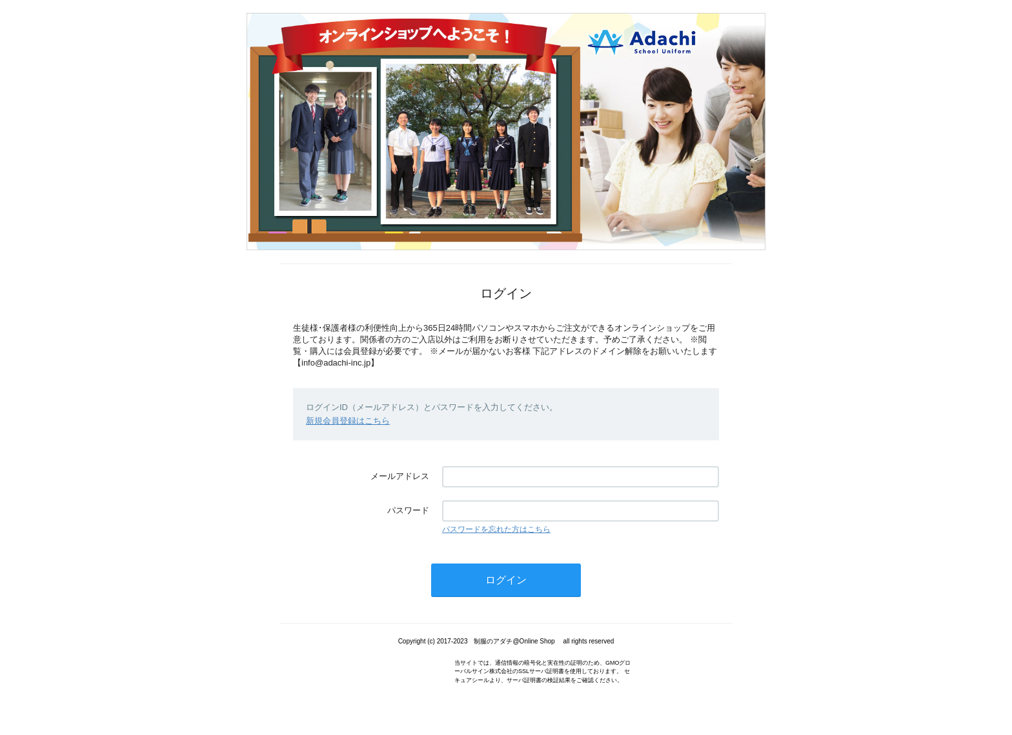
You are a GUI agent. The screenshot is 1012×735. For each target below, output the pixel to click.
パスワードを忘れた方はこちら (496, 529)
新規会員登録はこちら (348, 421)
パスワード (408, 510)
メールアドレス (399, 476)
